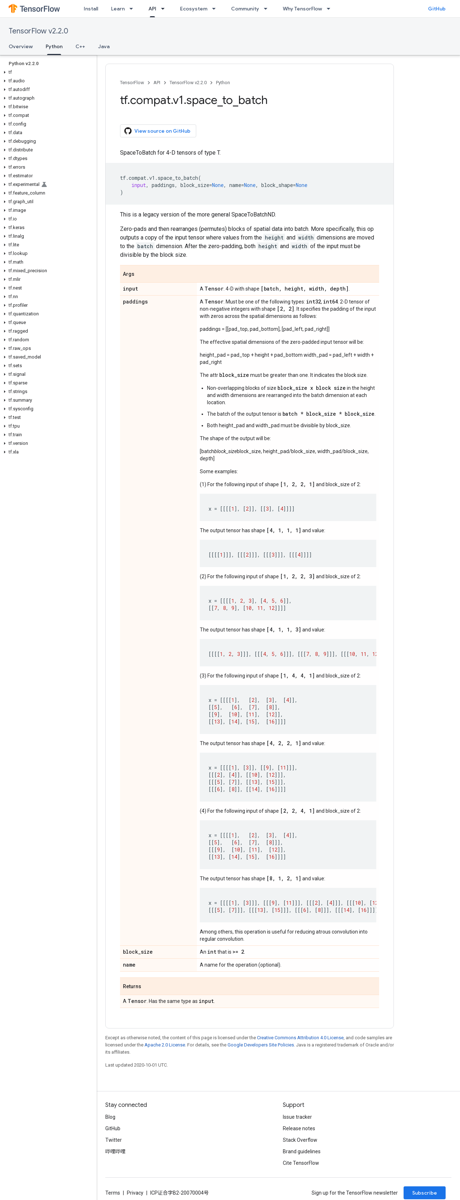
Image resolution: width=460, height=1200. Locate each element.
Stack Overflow (300, 1140)
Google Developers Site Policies (260, 1045)
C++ (80, 46)
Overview (21, 46)
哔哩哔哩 (115, 1151)
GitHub (437, 8)
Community (245, 8)
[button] (47, 72)
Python (223, 82)
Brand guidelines (302, 1151)
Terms (112, 1193)
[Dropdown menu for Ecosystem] (216, 8)
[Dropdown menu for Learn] (133, 8)
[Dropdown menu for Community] (267, 8)
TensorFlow (132, 82)
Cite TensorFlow (301, 1163)
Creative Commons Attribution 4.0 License (300, 1037)
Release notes (299, 1128)
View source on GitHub (157, 130)
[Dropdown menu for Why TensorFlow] (330, 8)
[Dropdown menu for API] (165, 8)
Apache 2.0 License (164, 1045)
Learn (118, 8)
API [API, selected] (152, 8)
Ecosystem (193, 8)
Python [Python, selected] (54, 46)
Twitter (113, 1140)
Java (104, 46)
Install (91, 8)
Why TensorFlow (302, 8)
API (156, 82)
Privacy (135, 1193)
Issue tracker (297, 1117)
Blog (110, 1117)
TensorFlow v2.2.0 (38, 31)
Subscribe (424, 1193)
